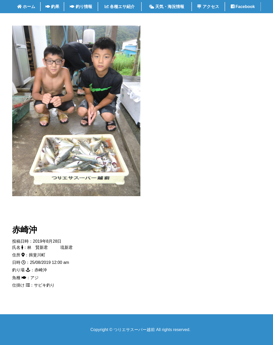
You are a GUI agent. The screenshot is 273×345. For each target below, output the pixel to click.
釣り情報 (81, 6)
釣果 (52, 6)
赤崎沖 (24, 229)
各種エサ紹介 (120, 6)
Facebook (243, 6)
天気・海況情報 (166, 6)
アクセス (208, 6)
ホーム (26, 6)
